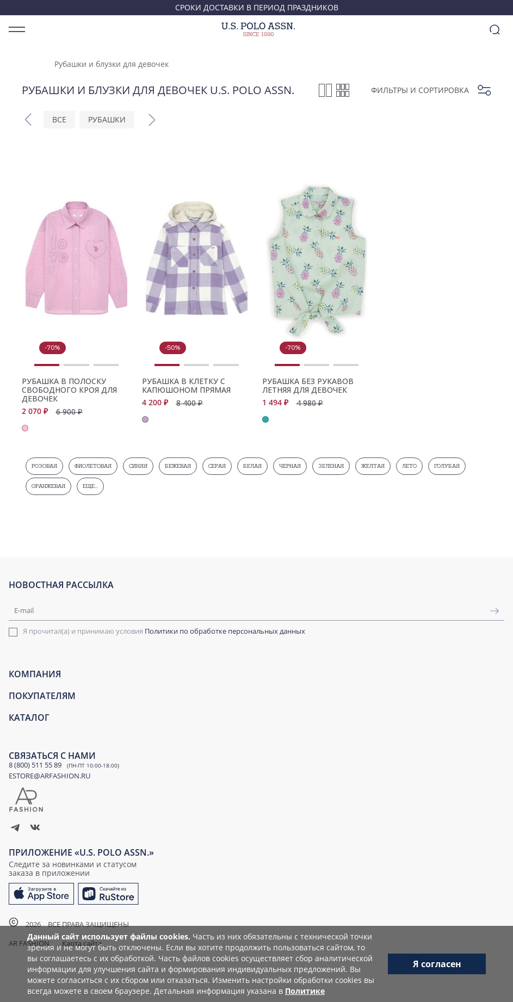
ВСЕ (59, 119)
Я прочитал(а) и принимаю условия (164, 631)
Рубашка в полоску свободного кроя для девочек (69, 390)
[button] (28, 119)
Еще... (90, 486)
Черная (290, 466)
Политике (305, 991)
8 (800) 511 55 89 (35, 765)
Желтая (373, 466)
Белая (252, 466)
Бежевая (178, 466)
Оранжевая (48, 486)
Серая (217, 466)
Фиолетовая (93, 466)
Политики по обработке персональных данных (225, 631)
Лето (409, 466)
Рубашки (107, 119)
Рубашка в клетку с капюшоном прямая (186, 385)
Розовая (44, 466)
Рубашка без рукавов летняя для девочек (308, 385)
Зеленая (331, 466)
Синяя (138, 466)
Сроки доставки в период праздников (256, 7)
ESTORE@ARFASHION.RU (49, 776)
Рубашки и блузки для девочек (111, 64)
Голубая (447, 466)
